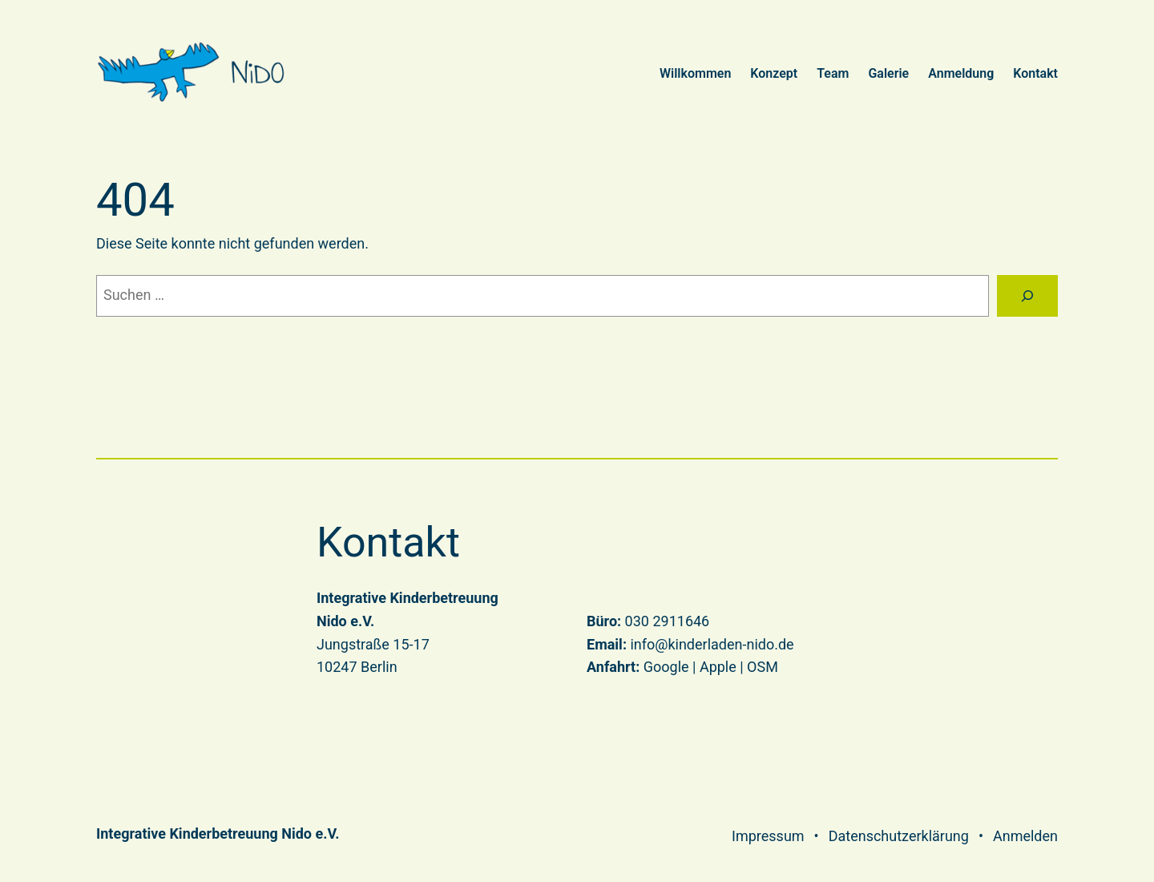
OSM (762, 666)
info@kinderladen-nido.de (711, 644)
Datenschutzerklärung (899, 835)
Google (666, 666)
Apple (718, 666)
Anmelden (1025, 835)
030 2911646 (667, 621)
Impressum (768, 835)
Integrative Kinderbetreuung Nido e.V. (218, 833)
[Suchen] (1027, 296)
